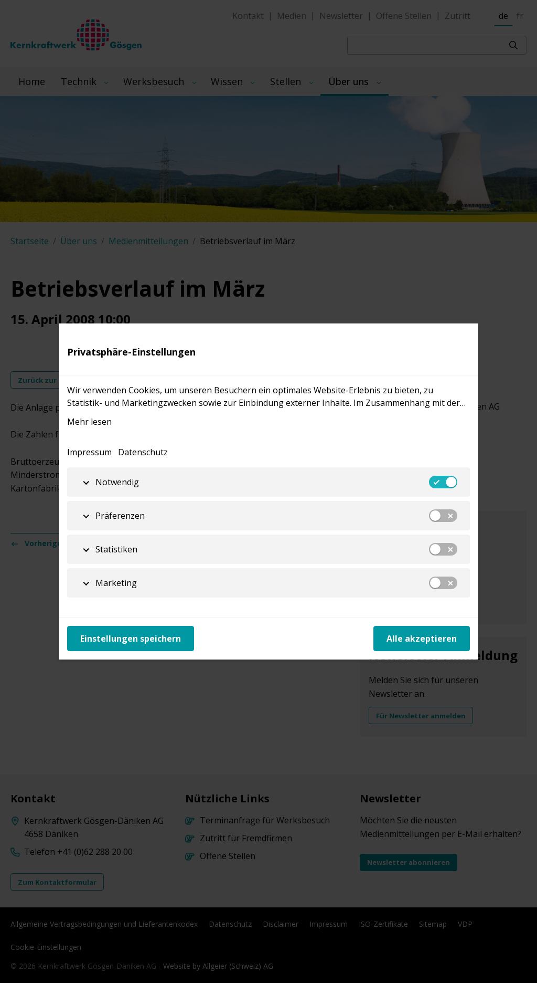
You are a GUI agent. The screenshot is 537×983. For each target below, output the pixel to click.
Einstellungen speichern (130, 638)
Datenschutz (143, 452)
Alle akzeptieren (421, 638)
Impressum (89, 452)
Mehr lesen (89, 421)
